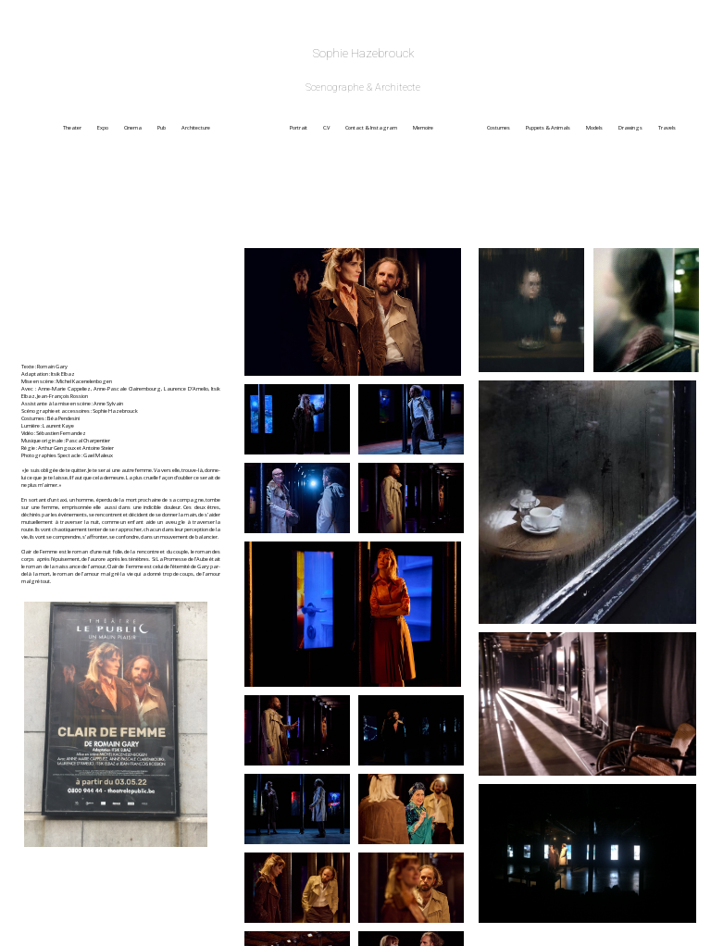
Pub (168, 127)
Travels (667, 127)
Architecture (234, 127)
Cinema (140, 127)
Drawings (637, 127)
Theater (79, 127)
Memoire (449, 127)
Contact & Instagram (378, 127)
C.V (333, 127)
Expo (109, 127)
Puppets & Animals (555, 127)
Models (601, 127)
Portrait (305, 127)
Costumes (505, 127)
